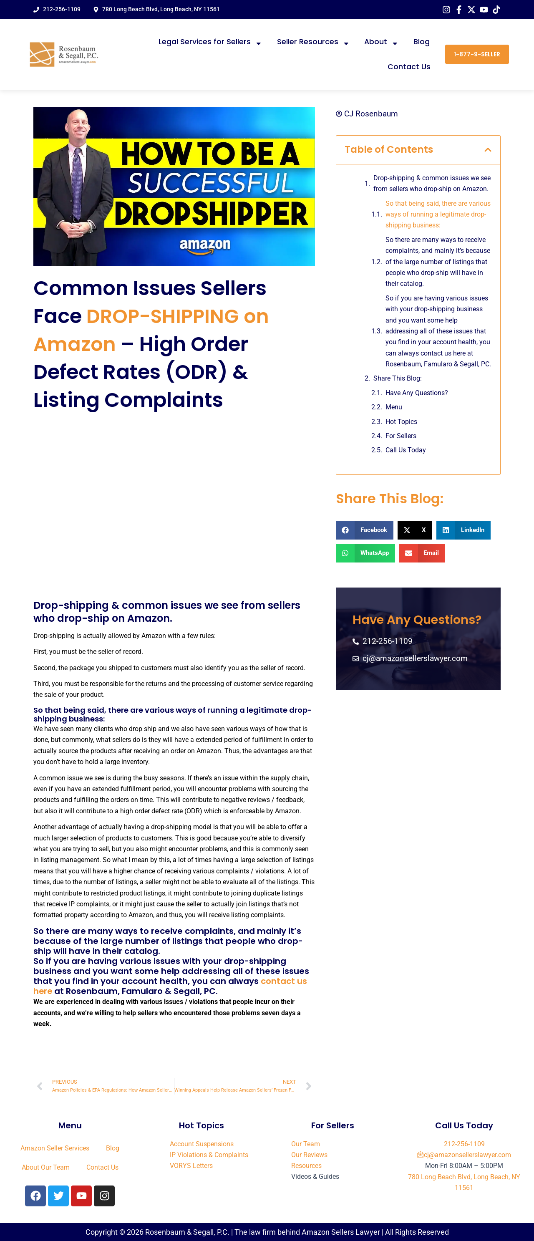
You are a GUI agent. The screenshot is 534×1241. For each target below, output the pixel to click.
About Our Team (46, 1166)
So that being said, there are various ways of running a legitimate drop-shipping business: (438, 214)
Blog (421, 42)
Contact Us (409, 67)
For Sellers (400, 436)
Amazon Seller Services (54, 1147)
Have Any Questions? (416, 393)
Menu (393, 407)
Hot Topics (401, 422)
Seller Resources (313, 42)
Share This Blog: (397, 379)
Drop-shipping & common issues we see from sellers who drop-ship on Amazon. (432, 183)
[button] (488, 150)
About (381, 42)
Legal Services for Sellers (210, 42)
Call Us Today (405, 450)
